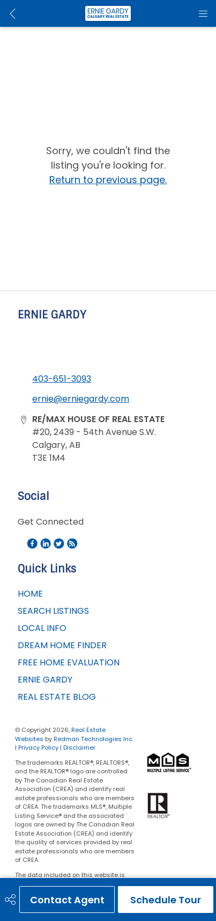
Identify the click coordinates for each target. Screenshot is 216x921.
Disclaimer (79, 747)
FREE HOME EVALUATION (69, 662)
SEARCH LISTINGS (53, 611)
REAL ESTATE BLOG (57, 697)
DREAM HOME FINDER (62, 645)
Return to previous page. (108, 179)
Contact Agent (67, 900)
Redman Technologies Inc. (93, 739)
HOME (30, 594)
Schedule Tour (165, 900)
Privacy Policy (38, 747)
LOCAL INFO (42, 628)
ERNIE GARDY (45, 679)
